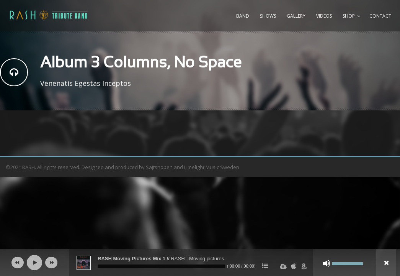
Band (242, 16)
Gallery (296, 16)
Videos (324, 16)
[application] (200, 262)
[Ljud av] (326, 263)
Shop (349, 16)
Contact (380, 16)
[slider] (161, 266)
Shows (268, 16)
